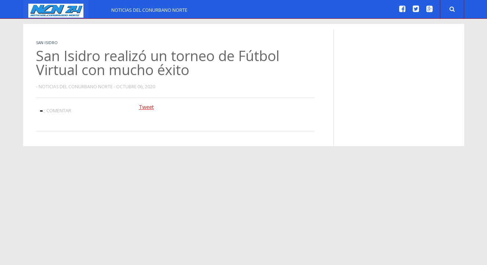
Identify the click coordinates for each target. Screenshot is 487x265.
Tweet (146, 106)
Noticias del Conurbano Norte (149, 10)
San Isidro (47, 42)
